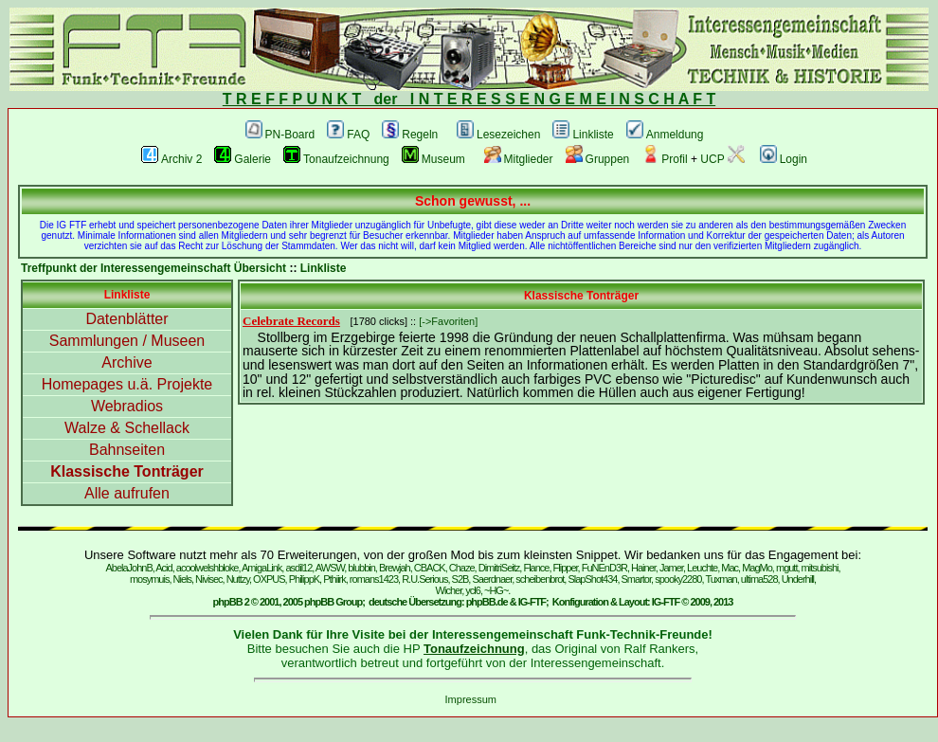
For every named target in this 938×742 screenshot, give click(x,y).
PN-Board (280, 134)
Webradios (127, 406)
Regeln (410, 134)
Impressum (470, 699)
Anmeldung (665, 134)
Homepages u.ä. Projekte (127, 384)
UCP (722, 159)
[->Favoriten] (448, 321)
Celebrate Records (291, 321)
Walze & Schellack (126, 428)
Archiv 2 (171, 159)
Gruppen (598, 159)
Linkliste (582, 134)
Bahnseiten (127, 450)
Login (783, 159)
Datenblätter (126, 319)
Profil (664, 159)
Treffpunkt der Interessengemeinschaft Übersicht (153, 268)
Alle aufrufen (127, 493)
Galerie (242, 159)
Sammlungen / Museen (127, 341)
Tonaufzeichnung (336, 159)
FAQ (348, 134)
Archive (126, 362)
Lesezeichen (498, 134)
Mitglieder (518, 159)
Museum (433, 159)
